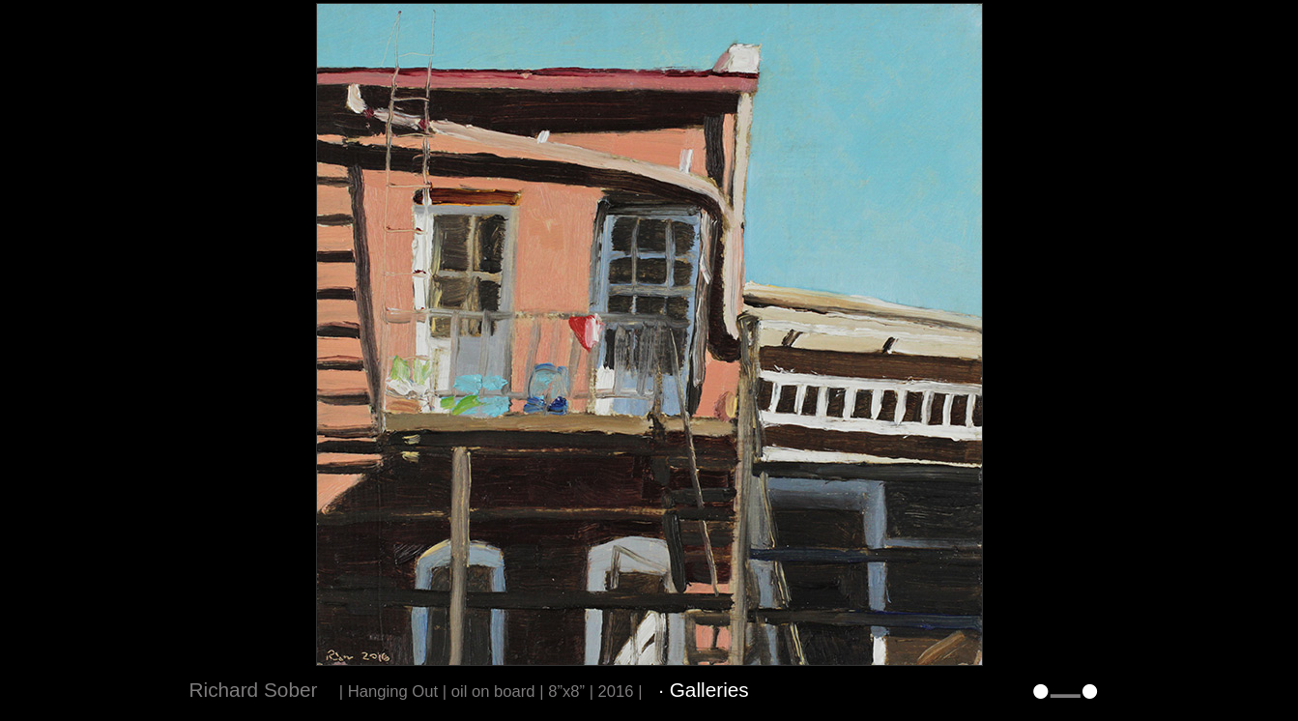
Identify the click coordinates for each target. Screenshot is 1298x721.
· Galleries (703, 689)
